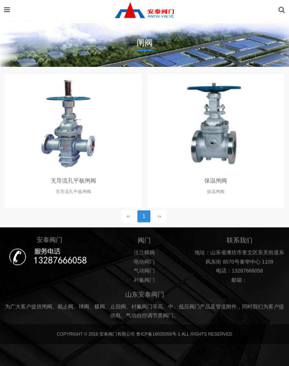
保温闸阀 (215, 184)
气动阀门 (144, 272)
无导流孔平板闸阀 (73, 184)
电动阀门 (144, 263)
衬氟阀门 (144, 282)
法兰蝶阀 (144, 254)
